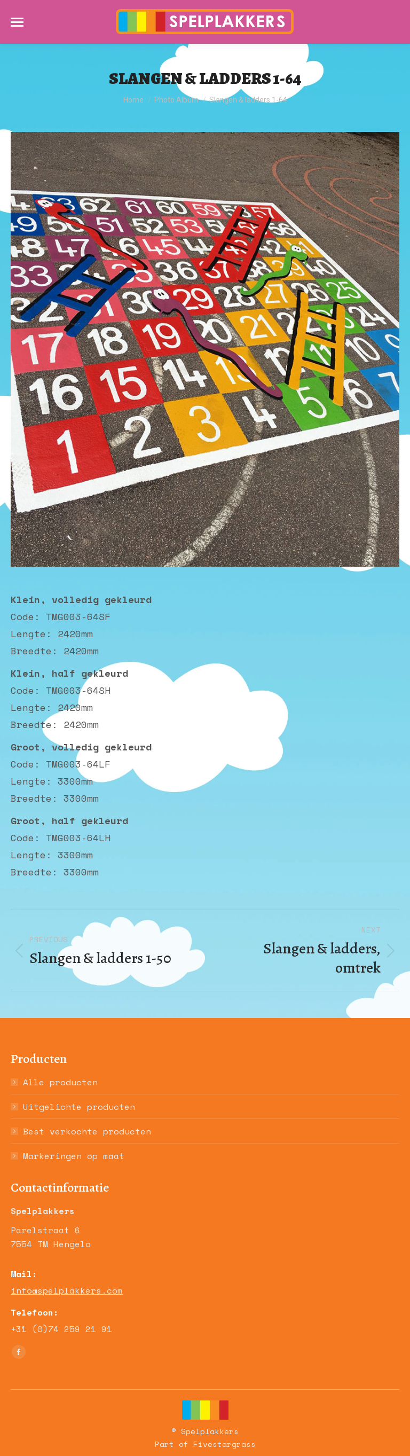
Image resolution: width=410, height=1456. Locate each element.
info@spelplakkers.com (67, 1290)
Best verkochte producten (87, 1131)
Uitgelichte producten (79, 1106)
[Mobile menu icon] (17, 22)
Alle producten (60, 1082)
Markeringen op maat (73, 1155)
